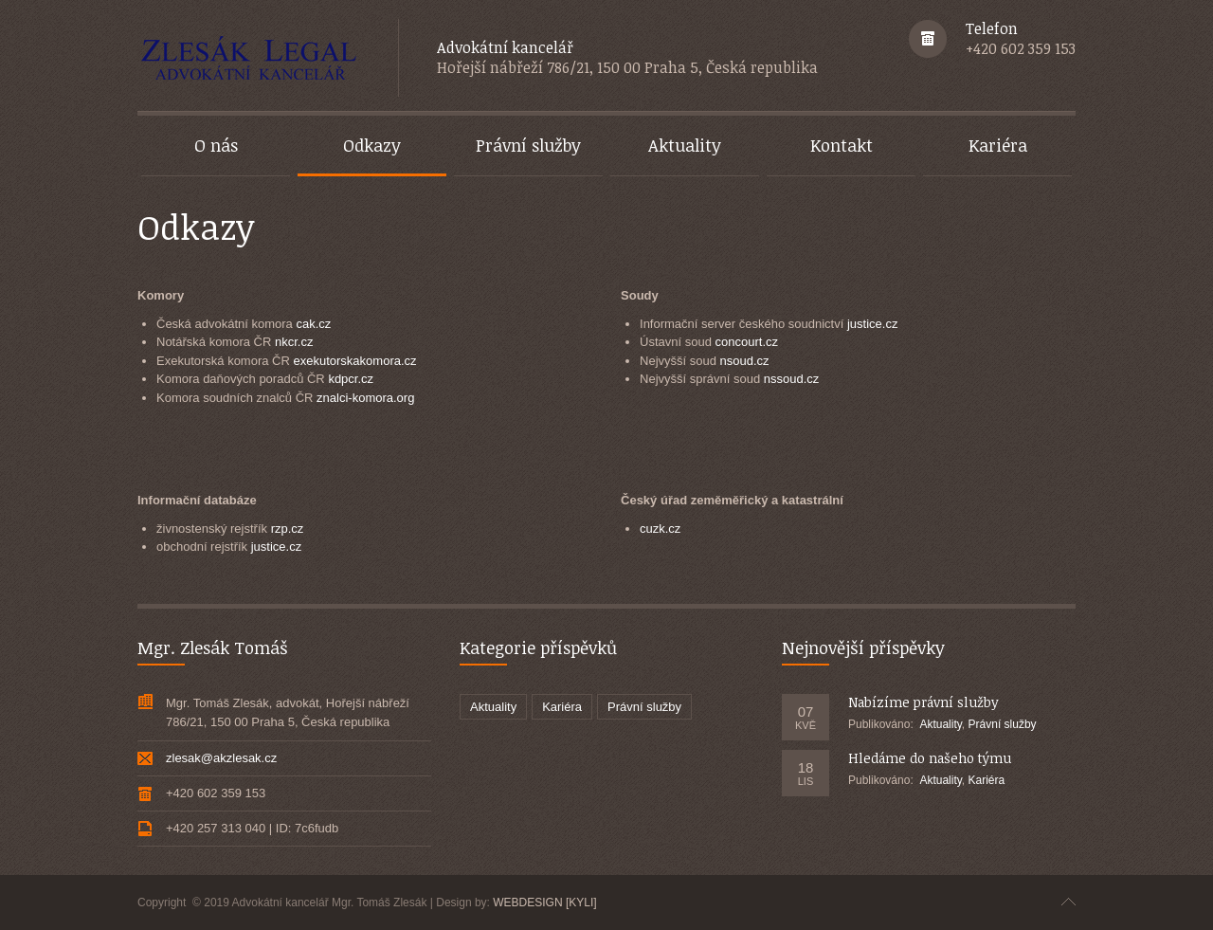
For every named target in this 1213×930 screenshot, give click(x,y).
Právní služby (644, 707)
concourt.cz (746, 342)
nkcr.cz (294, 342)
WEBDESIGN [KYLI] (544, 902)
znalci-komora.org (365, 398)
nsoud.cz (744, 361)
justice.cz (872, 324)
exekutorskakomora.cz (355, 361)
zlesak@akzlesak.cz (221, 758)
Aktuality (493, 707)
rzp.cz (287, 528)
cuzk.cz (660, 528)
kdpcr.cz (350, 379)
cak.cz (313, 324)
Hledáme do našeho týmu (929, 758)
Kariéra (562, 707)
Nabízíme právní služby (923, 702)
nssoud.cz (792, 379)
